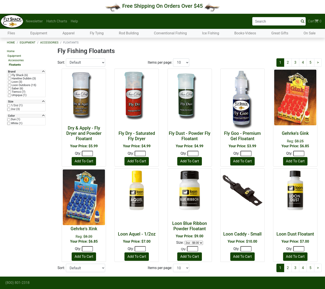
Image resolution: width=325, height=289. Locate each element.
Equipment (38, 33)
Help (74, 21)
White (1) (16, 123)
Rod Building (129, 33)
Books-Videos (245, 33)
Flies (11, 33)
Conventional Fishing (170, 33)
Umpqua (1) (18, 95)
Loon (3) (16, 81)
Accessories (49, 42)
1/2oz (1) (16, 105)
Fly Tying (97, 33)
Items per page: (160, 62)
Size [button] (10, 101)
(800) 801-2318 (17, 283)
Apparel (68, 33)
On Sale (309, 33)
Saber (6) (17, 88)
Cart (314, 21)
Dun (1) (15, 119)
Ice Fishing (210, 33)
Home (11, 42)
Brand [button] (12, 71)
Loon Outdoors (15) (23, 85)
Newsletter (34, 21)
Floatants (15, 64)
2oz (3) (15, 109)
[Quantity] (87, 153)
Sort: (61, 62)
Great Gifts (279, 33)
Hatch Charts (56, 21)
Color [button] (11, 115)
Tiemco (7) (18, 91)
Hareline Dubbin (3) (23, 78)
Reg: (295, 139)
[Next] (318, 62)
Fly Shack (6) (19, 75)
